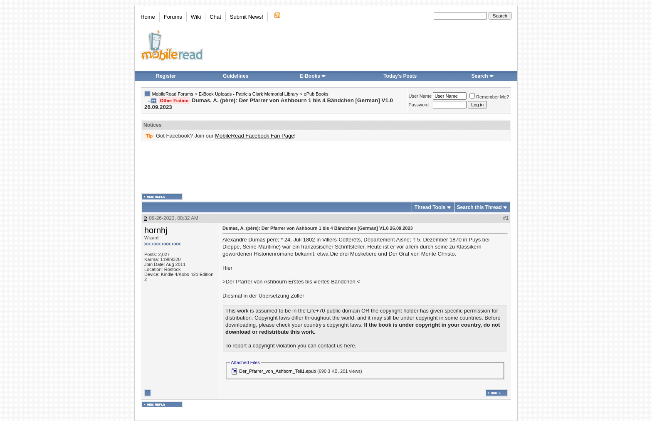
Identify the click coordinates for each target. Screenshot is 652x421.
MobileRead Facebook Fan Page (254, 136)
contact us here (336, 345)
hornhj (156, 230)
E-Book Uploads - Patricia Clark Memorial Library (249, 93)
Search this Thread (479, 207)
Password (419, 104)
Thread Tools (430, 207)
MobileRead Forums (172, 93)
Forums (173, 17)
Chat (215, 17)
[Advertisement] (326, 168)
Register (166, 76)
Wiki (196, 17)
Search (483, 76)
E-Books (313, 76)
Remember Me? (489, 96)
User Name (420, 96)
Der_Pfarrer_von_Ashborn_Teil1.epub (277, 371)
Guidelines (235, 76)
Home (148, 17)
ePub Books (316, 93)
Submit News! (246, 17)
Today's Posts (400, 76)
